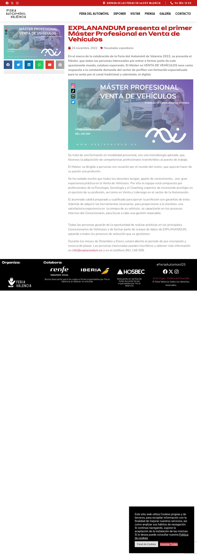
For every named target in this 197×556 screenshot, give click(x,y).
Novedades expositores (118, 48)
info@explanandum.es (87, 250)
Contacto (183, 13)
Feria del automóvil (94, 13)
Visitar (135, 13)
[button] (8, 64)
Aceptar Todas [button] (169, 544)
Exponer (120, 13)
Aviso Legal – (160, 278)
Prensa (150, 13)
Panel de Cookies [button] (146, 544)
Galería (165, 13)
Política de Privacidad (178, 278)
